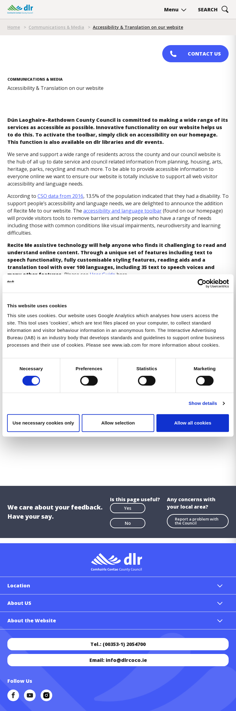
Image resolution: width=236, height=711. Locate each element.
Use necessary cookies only (43, 422)
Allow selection (118, 422)
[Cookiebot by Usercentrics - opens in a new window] (202, 283)
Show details (203, 403)
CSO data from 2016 (60, 196)
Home (13, 27)
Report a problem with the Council (196, 521)
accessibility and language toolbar (122, 210)
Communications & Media (56, 27)
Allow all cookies (192, 422)
